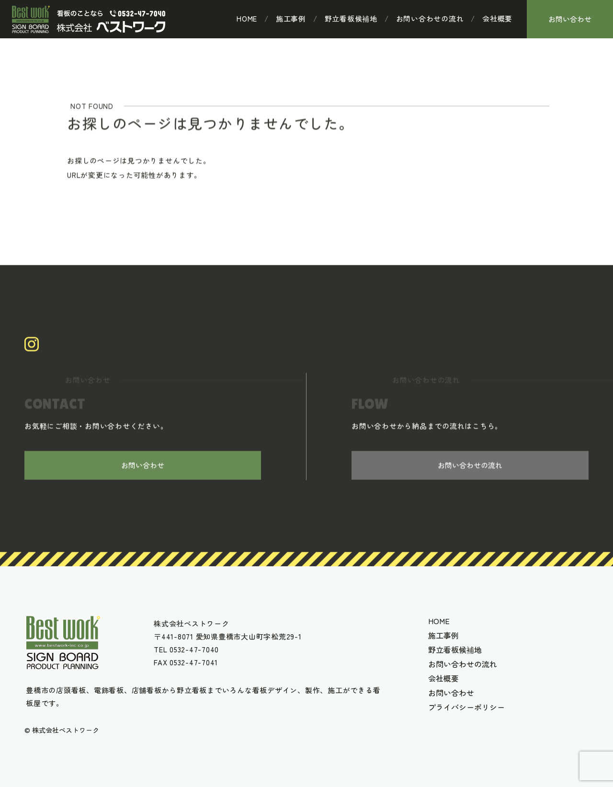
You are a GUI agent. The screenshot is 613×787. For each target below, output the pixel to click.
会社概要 (497, 18)
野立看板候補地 (351, 18)
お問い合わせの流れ (430, 18)
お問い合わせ (569, 19)
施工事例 (291, 18)
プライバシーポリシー (466, 707)
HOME (247, 18)
